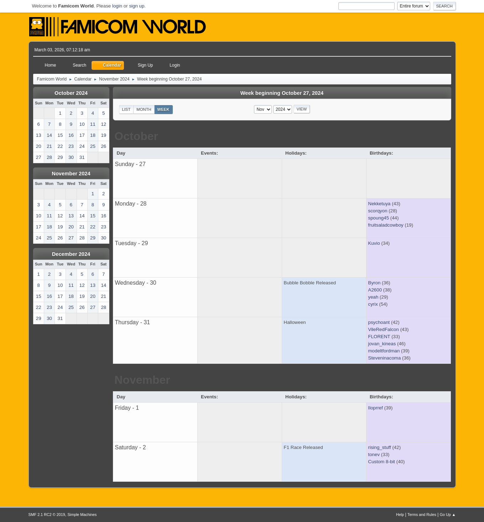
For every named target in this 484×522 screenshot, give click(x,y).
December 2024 (71, 254)
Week (163, 109)
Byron (374, 282)
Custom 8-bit (381, 461)
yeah (373, 297)
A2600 (375, 290)
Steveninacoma (384, 358)
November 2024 (71, 173)
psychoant (379, 322)
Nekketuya (379, 203)
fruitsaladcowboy (386, 225)
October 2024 (71, 93)
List (126, 109)
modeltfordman (384, 350)
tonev (374, 454)
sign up (136, 6)
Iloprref (375, 407)
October (136, 136)
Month (143, 109)
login (117, 6)
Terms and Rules (421, 514)
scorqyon (377, 210)
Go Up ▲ (448, 514)
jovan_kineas (382, 343)
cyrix (373, 304)
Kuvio (374, 243)
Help (400, 514)
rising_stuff (379, 447)
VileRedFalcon (383, 329)
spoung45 (378, 218)
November (142, 379)
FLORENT (379, 336)
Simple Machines (82, 514)
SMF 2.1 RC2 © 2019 (46, 514)
